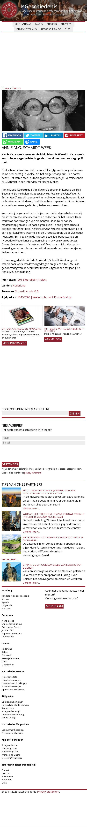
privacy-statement (32, 472)
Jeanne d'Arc (8, 630)
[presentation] (26, 451)
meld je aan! (54, 606)
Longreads (7, 605)
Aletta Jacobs (8, 620)
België (5, 651)
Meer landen (8, 664)
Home (17, 24)
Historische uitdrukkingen (14, 683)
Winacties (6, 608)
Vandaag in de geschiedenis (15, 595)
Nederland (19, 285)
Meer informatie (14, 343)
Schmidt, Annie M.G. (27, 291)
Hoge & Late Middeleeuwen (15, 704)
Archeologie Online (11, 754)
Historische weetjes (11, 686)
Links (4, 782)
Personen (52, 24)
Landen (39, 24)
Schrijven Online (10, 745)
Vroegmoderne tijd (11, 711)
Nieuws (16, 88)
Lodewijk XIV (8, 636)
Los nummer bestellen (13, 729)
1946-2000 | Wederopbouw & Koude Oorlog (44, 297)
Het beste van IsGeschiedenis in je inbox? (64, 329)
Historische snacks (51, 29)
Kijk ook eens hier (12, 739)
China (4, 661)
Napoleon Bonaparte (12, 633)
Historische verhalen (26, 29)
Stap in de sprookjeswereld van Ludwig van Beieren (52, 566)
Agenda (5, 602)
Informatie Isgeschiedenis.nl (19, 764)
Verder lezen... (31, 508)
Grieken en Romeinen (12, 701)
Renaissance (8, 708)
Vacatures (6, 779)
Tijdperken (66, 24)
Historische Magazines (15, 724)
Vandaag (26, 24)
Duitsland (6, 655)
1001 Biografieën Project (31, 279)
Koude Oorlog (8, 717)
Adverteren (7, 776)
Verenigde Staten (10, 658)
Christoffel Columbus (12, 623)
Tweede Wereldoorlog (13, 714)
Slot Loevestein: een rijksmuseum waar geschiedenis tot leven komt (49, 492)
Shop (67, 29)
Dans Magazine (9, 748)
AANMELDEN (53, 339)
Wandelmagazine (10, 751)
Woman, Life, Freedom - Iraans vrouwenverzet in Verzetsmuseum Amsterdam (54, 515)
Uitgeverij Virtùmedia (12, 757)
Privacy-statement (48, 791)
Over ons (6, 773)
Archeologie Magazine (12, 732)
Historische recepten (12, 680)
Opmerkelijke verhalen (13, 689)
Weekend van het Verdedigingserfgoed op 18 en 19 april (53, 539)
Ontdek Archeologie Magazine (21, 328)
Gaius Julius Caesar (11, 627)
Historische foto (9, 676)
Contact (5, 770)
